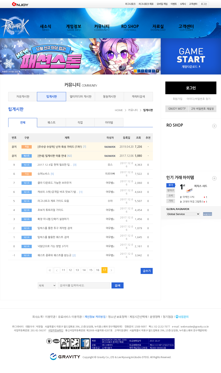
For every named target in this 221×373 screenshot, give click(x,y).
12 (70, 270)
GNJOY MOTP (177, 108)
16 (97, 270)
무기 (171, 185)
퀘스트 (51, 122)
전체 (22, 122)
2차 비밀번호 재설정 (202, 108)
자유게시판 (22, 96)
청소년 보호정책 (117, 317)
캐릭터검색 (138, 96)
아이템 (109, 122)
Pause (157, 70)
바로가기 (208, 214)
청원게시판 (109, 96)
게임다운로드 (191, 66)
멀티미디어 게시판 (80, 96)
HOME (119, 110)
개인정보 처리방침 (94, 317)
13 (77, 270)
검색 (117, 285)
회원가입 (177, 99)
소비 (171, 195)
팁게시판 (51, 96)
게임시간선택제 (138, 317)
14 (84, 270)
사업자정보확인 (55, 330)
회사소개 (37, 317)
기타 (171, 201)
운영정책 (155, 317)
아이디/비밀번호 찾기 (198, 99)
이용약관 (50, 317)
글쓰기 (147, 271)
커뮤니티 (133, 110)
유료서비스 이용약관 (70, 317)
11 (63, 270)
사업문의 (183, 317)
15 (90, 270)
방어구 (170, 190)
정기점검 (168, 317)
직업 (80, 122)
